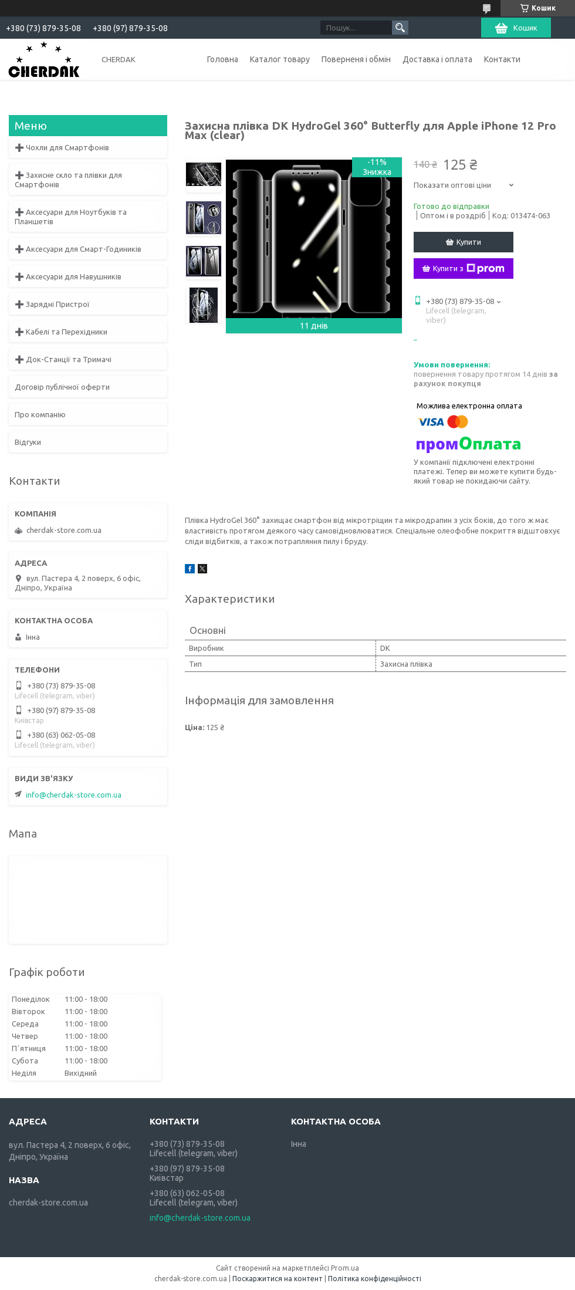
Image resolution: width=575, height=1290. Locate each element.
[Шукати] (400, 28)
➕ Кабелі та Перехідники (61, 331)
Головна (222, 59)
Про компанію (40, 414)
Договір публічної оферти (62, 387)
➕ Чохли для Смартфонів (62, 147)
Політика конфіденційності (374, 1278)
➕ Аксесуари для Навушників (68, 276)
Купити (468, 242)
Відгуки (28, 442)
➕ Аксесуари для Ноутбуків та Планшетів (71, 216)
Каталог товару (280, 59)
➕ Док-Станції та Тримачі (63, 359)
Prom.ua (345, 1268)
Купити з (469, 269)
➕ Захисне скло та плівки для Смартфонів (68, 179)
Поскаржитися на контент (277, 1278)
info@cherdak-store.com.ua (73, 795)
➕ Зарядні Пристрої (52, 304)
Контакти (502, 59)
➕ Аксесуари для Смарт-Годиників (78, 249)
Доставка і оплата (437, 59)
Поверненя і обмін (356, 59)
